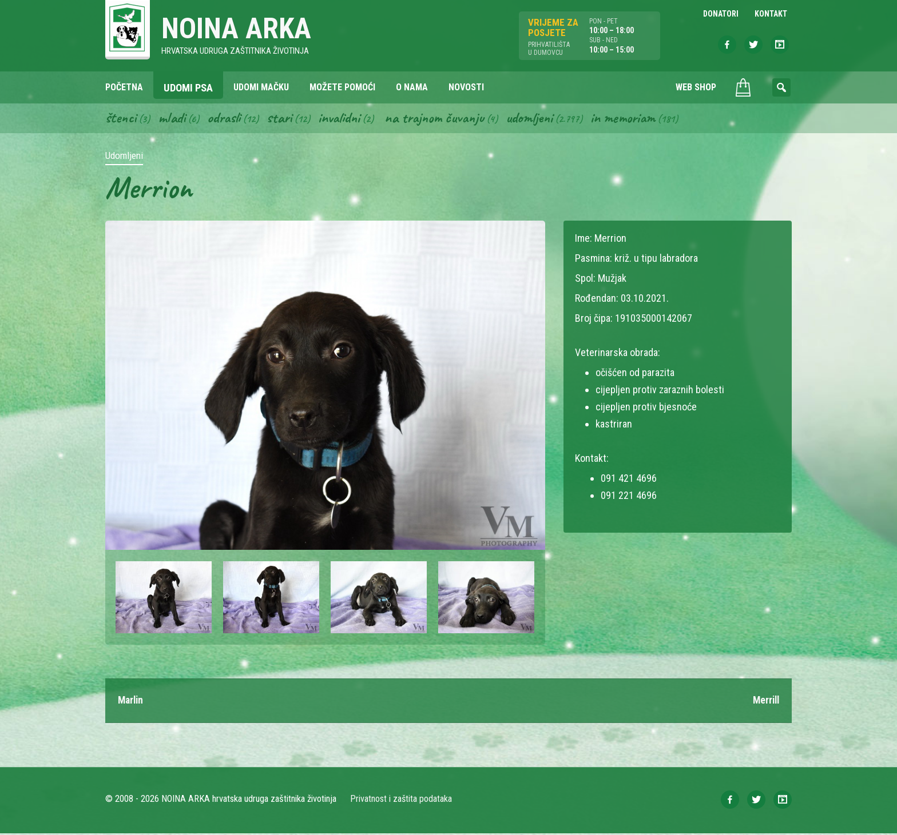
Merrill (765, 702)
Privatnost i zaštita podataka (401, 800)
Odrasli (226, 119)
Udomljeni (541, 119)
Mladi (173, 119)
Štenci (121, 119)
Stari (283, 119)
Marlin (131, 702)
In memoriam (636, 119)
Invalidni (345, 119)
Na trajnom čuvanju (443, 119)
